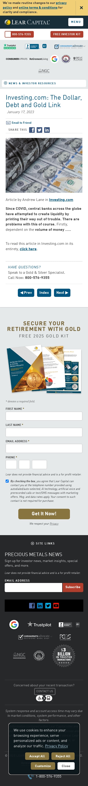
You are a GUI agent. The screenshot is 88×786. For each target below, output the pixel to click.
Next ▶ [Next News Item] (62, 293)
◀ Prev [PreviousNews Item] (26, 293)
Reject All (63, 756)
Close (66, 766)
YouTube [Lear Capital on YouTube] (56, 605)
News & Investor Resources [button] (32, 83)
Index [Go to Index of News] (44, 293)
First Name (15, 409)
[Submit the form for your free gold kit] (44, 514)
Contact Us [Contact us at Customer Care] (44, 691)
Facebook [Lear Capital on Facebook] (32, 605)
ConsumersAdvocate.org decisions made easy (69, 46)
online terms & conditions (38, 7)
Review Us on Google (54, 59)
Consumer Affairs (16, 59)
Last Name (14, 425)
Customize (43, 766)
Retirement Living (38, 59)
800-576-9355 (21, 34)
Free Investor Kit (66, 34)
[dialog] (44, 748)
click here (28, 249)
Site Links (45, 543)
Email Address (17, 441)
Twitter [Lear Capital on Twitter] (48, 605)
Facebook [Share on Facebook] (32, 130)
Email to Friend (21, 123)
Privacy (54, 524)
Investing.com (61, 200)
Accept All (37, 756)
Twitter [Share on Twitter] (39, 130)
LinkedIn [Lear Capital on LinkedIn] (40, 605)
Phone (11, 457)
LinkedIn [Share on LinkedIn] (47, 130)
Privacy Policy (56, 746)
